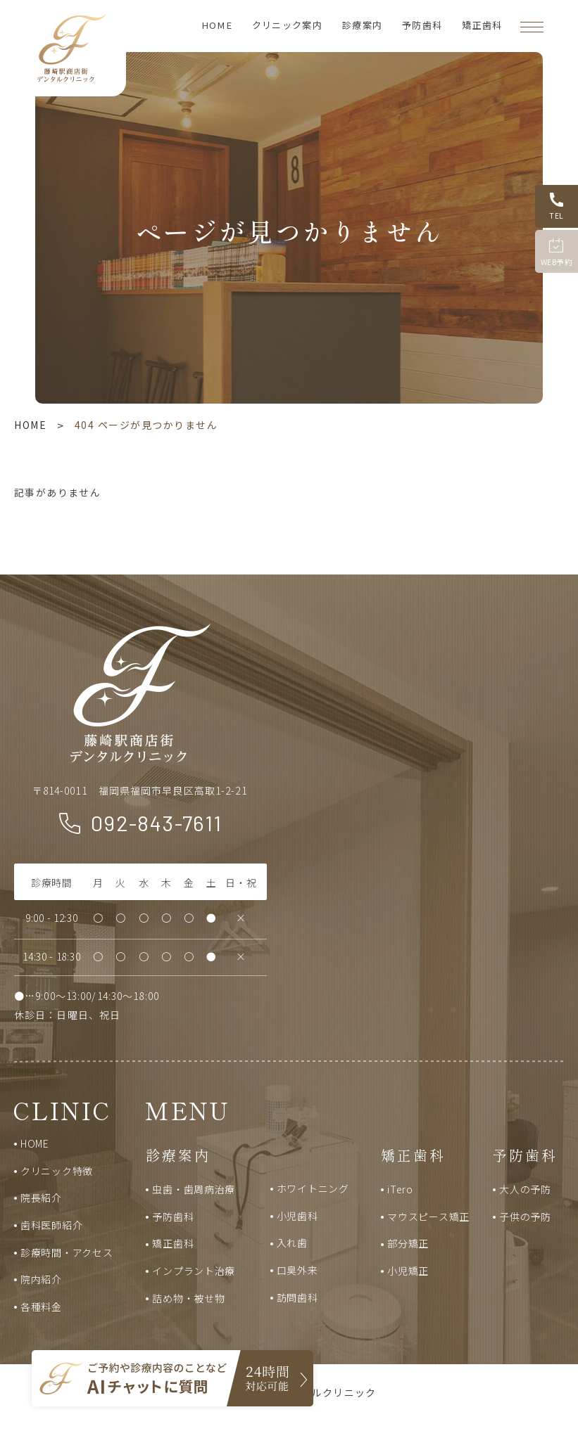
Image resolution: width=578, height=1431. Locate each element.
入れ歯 (292, 1243)
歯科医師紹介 (51, 1225)
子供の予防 (525, 1216)
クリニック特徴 (56, 1171)
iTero (400, 1189)
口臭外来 (297, 1270)
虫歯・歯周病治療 (193, 1189)
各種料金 (41, 1307)
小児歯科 (297, 1216)
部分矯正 (408, 1243)
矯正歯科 (482, 25)
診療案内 (362, 25)
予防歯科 (422, 25)
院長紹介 (41, 1198)
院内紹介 (41, 1279)
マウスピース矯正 (428, 1216)
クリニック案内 (287, 25)
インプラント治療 (193, 1271)
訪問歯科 (297, 1297)
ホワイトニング (313, 1188)
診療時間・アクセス (66, 1252)
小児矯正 (408, 1271)
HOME (216, 25)
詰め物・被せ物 (188, 1298)
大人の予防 (525, 1189)
